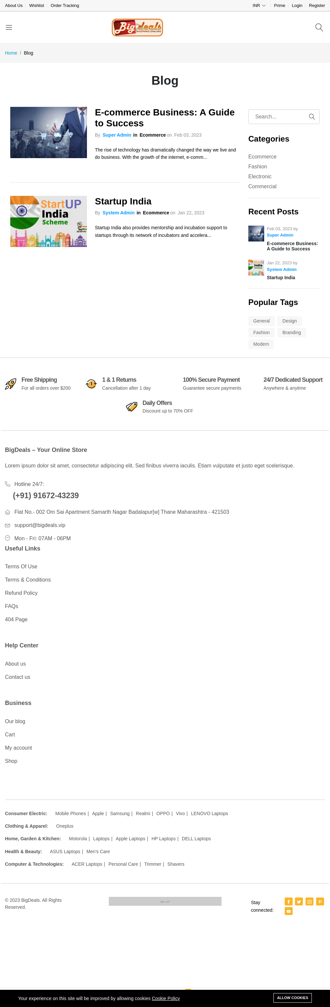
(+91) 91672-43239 (46, 495)
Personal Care (123, 864)
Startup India (123, 201)
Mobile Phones (70, 813)
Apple (98, 813)
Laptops (101, 838)
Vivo (180, 813)
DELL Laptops (196, 838)
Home (11, 53)
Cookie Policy (166, 998)
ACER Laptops (87, 864)
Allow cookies (292, 998)
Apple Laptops (130, 838)
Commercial (262, 186)
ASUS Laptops (65, 851)
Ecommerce (153, 135)
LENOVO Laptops (209, 813)
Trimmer (152, 864)
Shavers (175, 864)
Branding (291, 332)
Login (297, 5)
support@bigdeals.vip (39, 525)
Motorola (78, 838)
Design (289, 321)
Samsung (120, 813)
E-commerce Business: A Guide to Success (165, 118)
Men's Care (98, 851)
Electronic (259, 176)
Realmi (143, 813)
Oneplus (64, 826)
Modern (261, 344)
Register (317, 5)
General (261, 321)
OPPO (163, 813)
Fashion (257, 166)
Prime (279, 5)
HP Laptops (163, 838)
